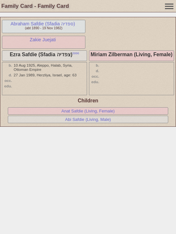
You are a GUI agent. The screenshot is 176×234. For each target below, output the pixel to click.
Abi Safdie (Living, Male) (88, 119)
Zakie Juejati (43, 39)
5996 (75, 53)
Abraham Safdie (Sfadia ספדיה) (42, 23)
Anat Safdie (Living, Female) (88, 111)
